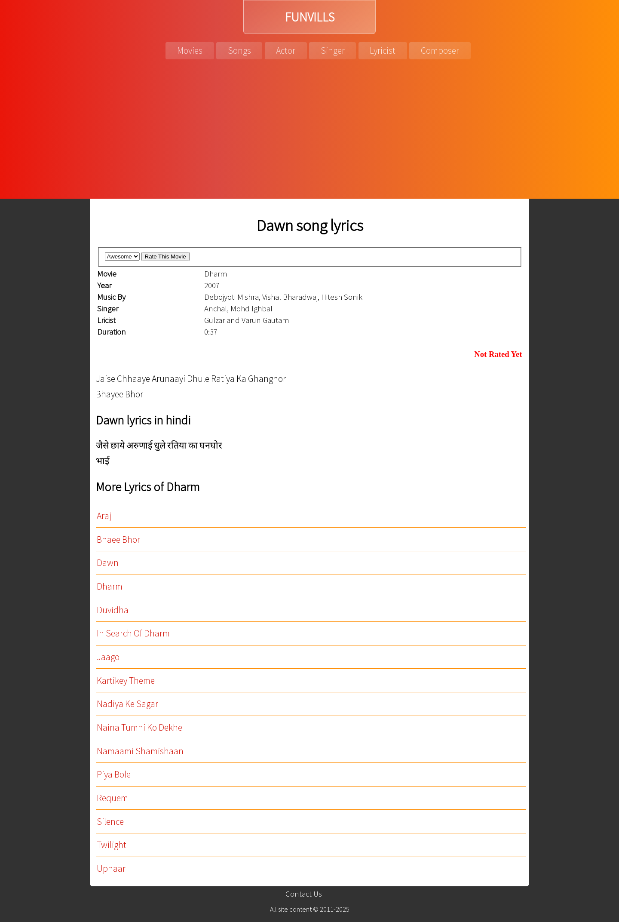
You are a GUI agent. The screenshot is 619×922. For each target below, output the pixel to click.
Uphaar (111, 868)
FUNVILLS (309, 17)
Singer (333, 50)
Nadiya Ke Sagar (127, 704)
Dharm (110, 586)
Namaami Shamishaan (140, 751)
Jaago (108, 657)
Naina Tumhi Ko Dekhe (139, 727)
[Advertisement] (309, 134)
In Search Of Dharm (133, 633)
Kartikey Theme (126, 680)
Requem (112, 798)
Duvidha (113, 610)
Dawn (108, 563)
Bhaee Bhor (118, 539)
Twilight (111, 845)
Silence (110, 821)
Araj (104, 516)
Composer (440, 50)
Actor (285, 50)
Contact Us (303, 894)
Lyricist (382, 50)
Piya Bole (114, 774)
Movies (189, 50)
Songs (239, 50)
